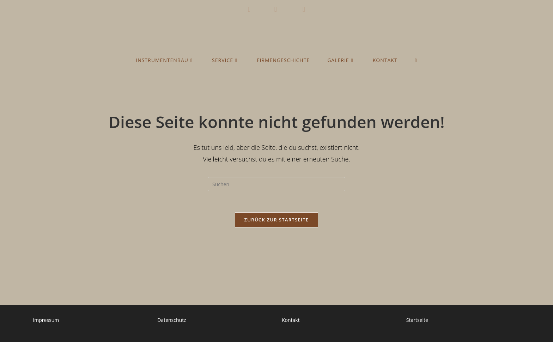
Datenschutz (171, 320)
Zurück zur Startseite (276, 219)
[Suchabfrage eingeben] (276, 184)
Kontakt (291, 320)
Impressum (46, 320)
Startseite (417, 320)
